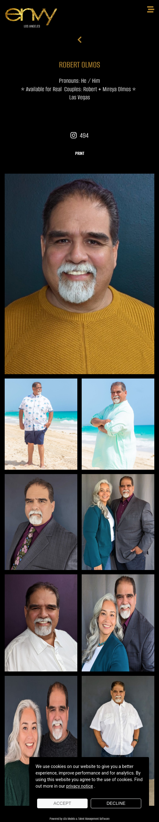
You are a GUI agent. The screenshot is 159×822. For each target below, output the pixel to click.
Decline (116, 803)
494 (79, 135)
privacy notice (79, 786)
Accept (62, 803)
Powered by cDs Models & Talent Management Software (79, 818)
